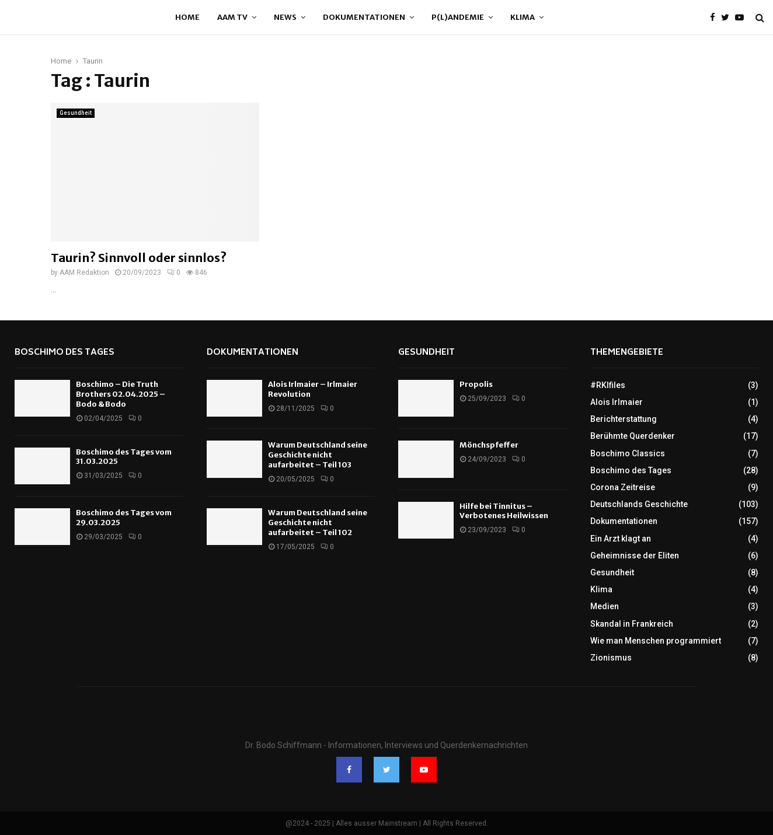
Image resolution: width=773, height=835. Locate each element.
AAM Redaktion (84, 272)
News (285, 17)
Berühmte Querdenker (632, 436)
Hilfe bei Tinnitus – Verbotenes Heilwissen (503, 511)
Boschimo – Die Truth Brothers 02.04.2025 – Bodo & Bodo (120, 394)
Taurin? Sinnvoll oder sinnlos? (139, 257)
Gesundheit (76, 113)
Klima (522, 17)
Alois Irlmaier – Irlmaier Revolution (312, 389)
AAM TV (232, 17)
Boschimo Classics (627, 453)
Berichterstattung (623, 419)
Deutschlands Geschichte (639, 504)
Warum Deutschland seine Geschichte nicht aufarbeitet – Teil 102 (317, 522)
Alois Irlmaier (616, 402)
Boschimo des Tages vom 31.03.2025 (124, 457)
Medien (604, 606)
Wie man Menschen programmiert (655, 640)
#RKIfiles (607, 385)
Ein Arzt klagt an (620, 538)
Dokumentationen (364, 17)
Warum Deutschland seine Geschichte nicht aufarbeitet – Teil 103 (317, 455)
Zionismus (611, 657)
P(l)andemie (457, 17)
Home (187, 17)
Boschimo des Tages (64, 352)
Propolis (476, 384)
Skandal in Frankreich (631, 623)
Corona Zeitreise (622, 487)
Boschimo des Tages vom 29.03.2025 (124, 517)
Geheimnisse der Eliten (634, 555)
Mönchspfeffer (488, 445)
